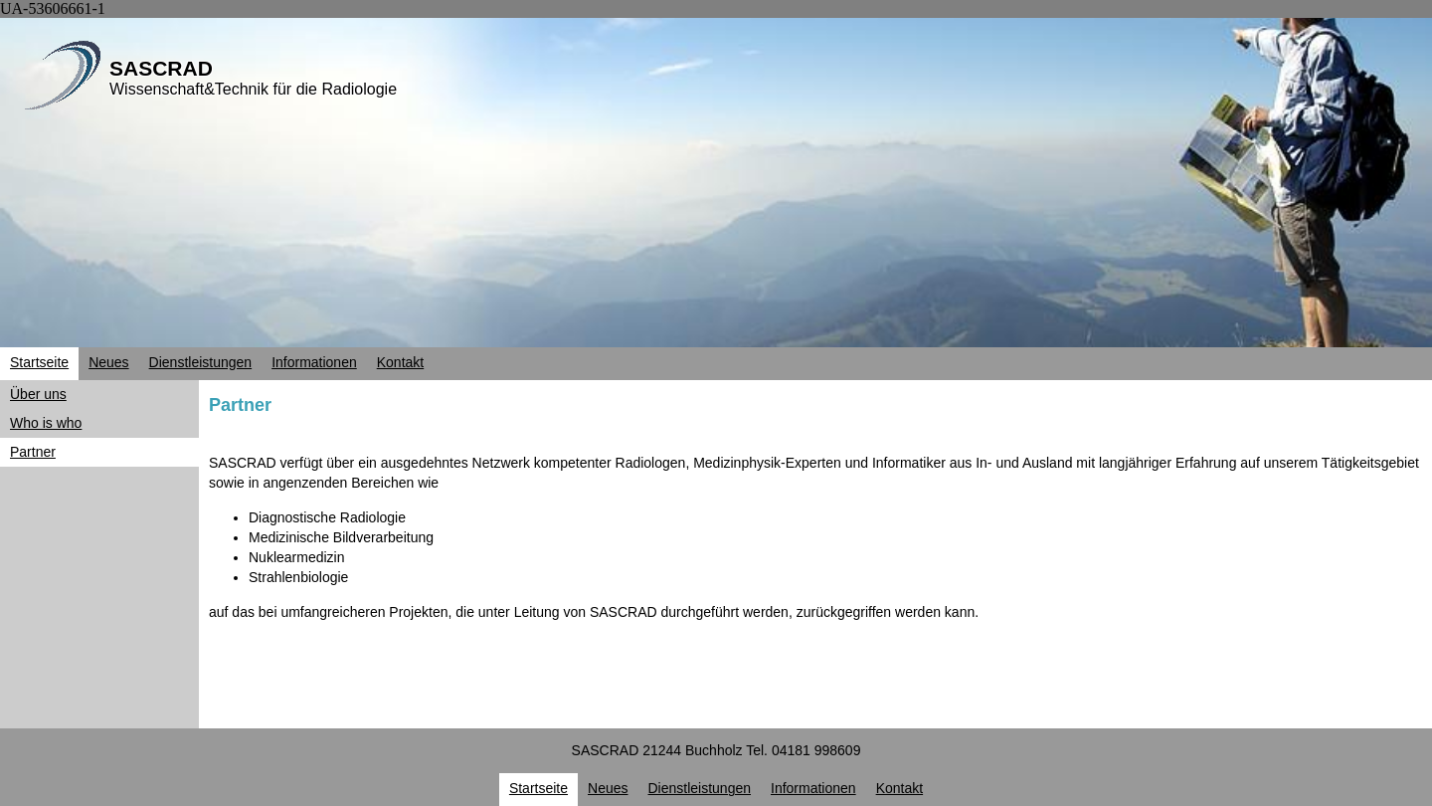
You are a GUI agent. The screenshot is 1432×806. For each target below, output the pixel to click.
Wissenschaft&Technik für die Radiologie (253, 89)
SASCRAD (161, 68)
